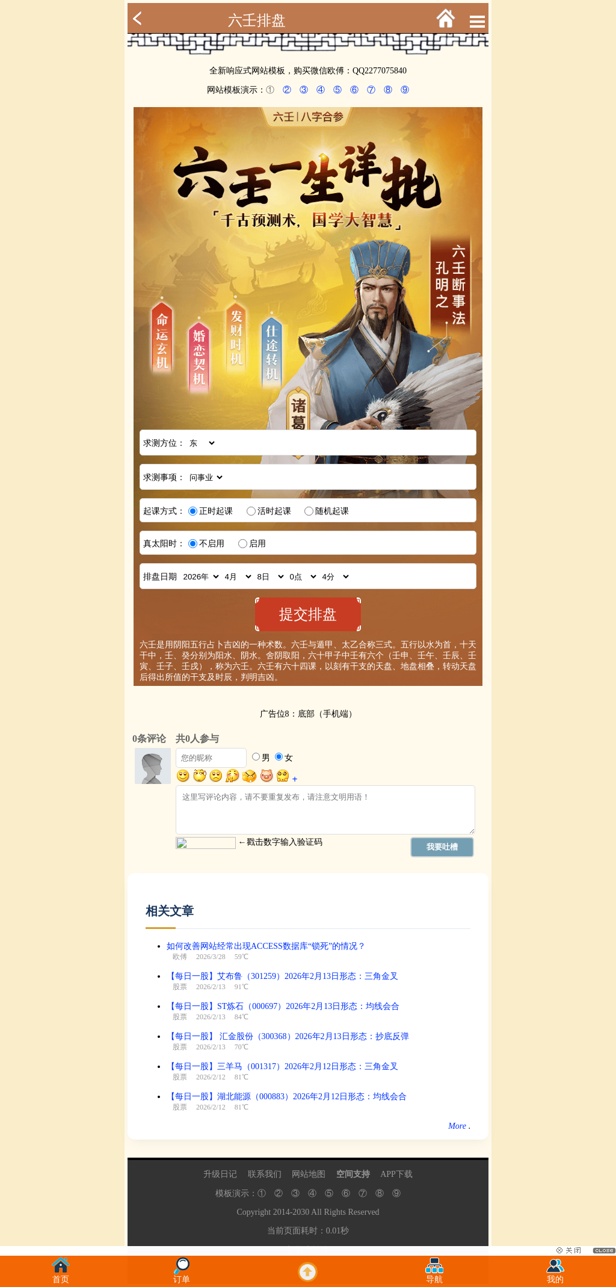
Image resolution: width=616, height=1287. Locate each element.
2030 (300, 1212)
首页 (61, 1276)
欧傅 (180, 956)
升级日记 (220, 1174)
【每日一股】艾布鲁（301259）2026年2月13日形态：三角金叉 (282, 976)
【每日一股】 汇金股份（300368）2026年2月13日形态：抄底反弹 (288, 1036)
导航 (434, 1276)
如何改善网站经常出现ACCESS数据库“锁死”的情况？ (266, 946)
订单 (182, 1276)
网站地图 (308, 1174)
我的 (555, 1276)
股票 (180, 987)
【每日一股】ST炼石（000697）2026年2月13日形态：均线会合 (283, 1006)
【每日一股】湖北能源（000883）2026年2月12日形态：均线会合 (287, 1096)
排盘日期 (160, 576)
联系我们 (265, 1174)
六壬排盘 (257, 20)
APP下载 (396, 1174)
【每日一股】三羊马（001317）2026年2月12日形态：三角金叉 (282, 1066)
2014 (281, 1212)
